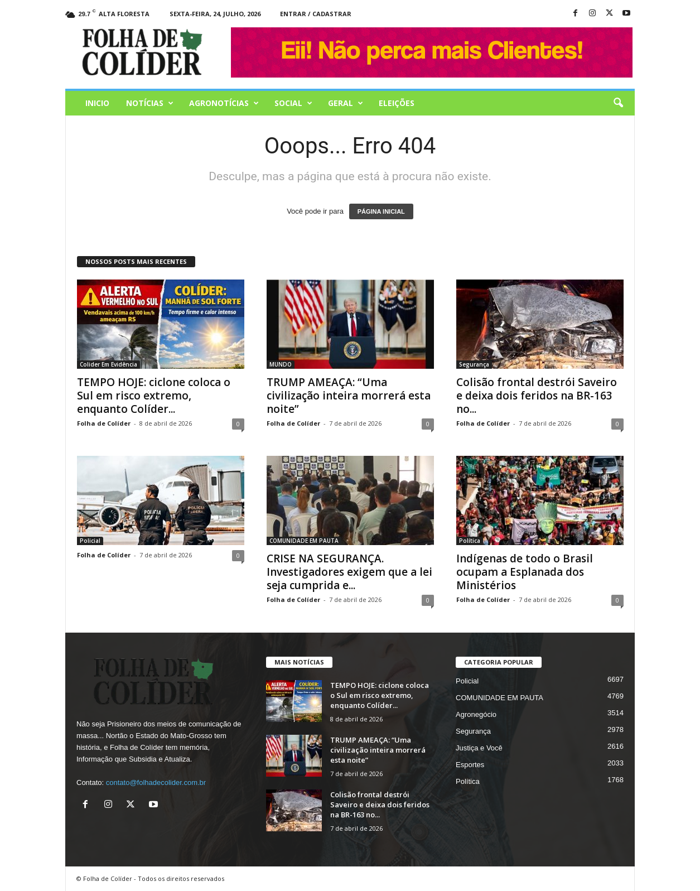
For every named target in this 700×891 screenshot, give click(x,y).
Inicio (97, 103)
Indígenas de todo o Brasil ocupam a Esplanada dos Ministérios (524, 572)
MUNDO (280, 364)
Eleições (396, 103)
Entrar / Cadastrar (315, 13)
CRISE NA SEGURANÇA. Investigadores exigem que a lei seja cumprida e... (349, 572)
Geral (345, 103)
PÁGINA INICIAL (381, 211)
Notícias (149, 103)
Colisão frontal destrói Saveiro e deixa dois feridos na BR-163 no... (536, 395)
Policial (90, 541)
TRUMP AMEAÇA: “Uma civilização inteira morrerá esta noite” (349, 395)
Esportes (470, 764)
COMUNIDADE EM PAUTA (304, 541)
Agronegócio (476, 714)
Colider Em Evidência (108, 364)
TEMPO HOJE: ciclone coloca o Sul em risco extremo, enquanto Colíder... (153, 395)
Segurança (474, 364)
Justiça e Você (479, 748)
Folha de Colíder (104, 423)
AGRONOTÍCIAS (224, 103)
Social (293, 103)
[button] (618, 103)
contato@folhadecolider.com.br (156, 782)
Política (469, 541)
